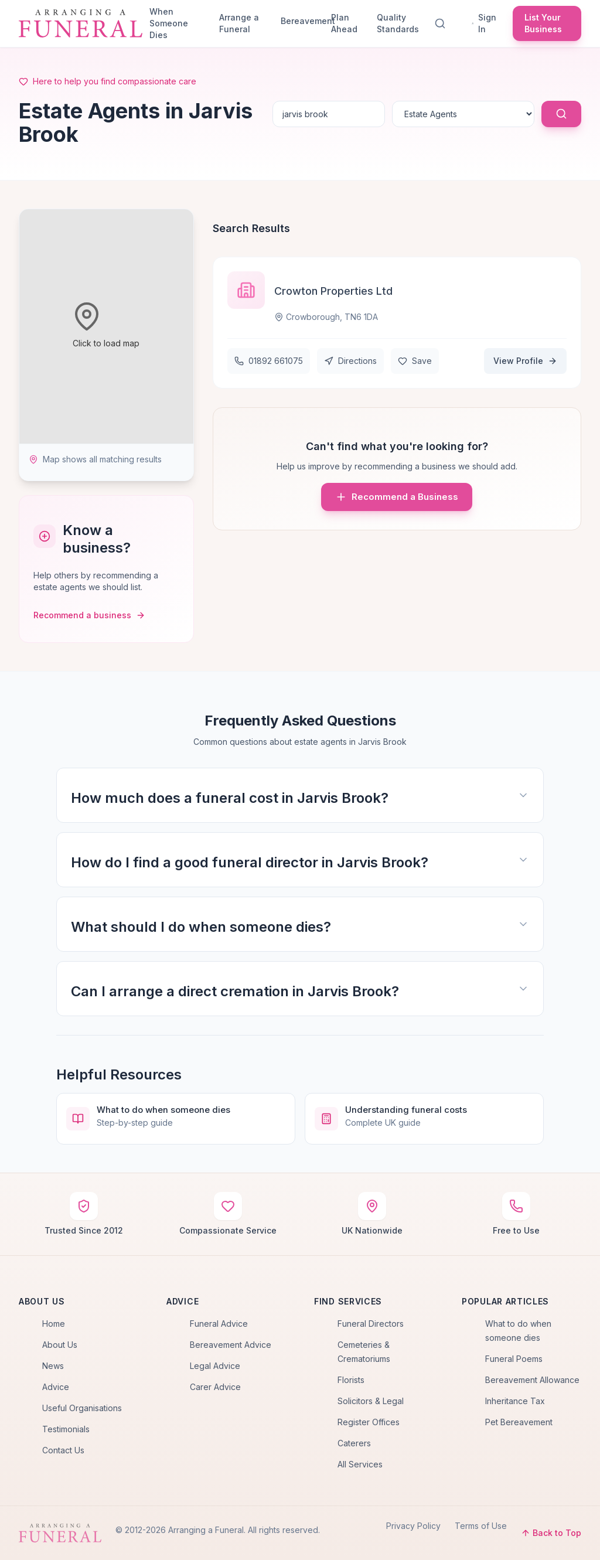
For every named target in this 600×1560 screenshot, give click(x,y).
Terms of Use (481, 1526)
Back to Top (551, 1533)
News (53, 1366)
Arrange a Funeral (239, 23)
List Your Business (543, 23)
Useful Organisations (82, 1408)
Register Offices (369, 1422)
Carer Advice (215, 1387)
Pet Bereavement (519, 1422)
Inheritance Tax (515, 1401)
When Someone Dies (168, 23)
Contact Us (63, 1450)
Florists (351, 1380)
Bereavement (301, 21)
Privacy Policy (413, 1526)
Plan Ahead (344, 23)
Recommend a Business (396, 497)
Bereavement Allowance (532, 1380)
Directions (350, 361)
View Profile (525, 361)
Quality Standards (398, 23)
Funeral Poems (514, 1359)
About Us (59, 1345)
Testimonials (66, 1429)
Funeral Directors (371, 1324)
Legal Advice (215, 1366)
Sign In (484, 23)
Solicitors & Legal (371, 1401)
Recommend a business (89, 615)
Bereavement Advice (230, 1345)
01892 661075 (268, 361)
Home (53, 1324)
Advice (55, 1387)
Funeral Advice (219, 1324)
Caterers (354, 1443)
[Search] (442, 23)
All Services (360, 1464)
